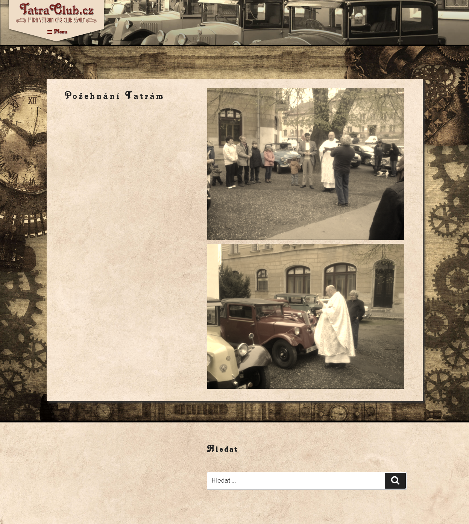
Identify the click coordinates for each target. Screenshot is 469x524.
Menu (57, 31)
